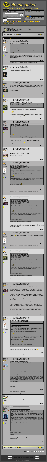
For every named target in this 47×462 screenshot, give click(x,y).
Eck (4, 395)
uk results (33, 8)
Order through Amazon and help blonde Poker (32, 11)
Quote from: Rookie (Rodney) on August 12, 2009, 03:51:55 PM (21, 102)
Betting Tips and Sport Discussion (14, 29)
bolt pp (4, 99)
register (15, 11)
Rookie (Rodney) (5, 82)
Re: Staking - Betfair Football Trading (21, 40)
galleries (38, 8)
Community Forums (9, 28)
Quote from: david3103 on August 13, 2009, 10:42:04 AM (20, 409)
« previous (40, 449)
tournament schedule (26, 8)
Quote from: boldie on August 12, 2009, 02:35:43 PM (19, 124)
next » (43, 449)
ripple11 (5, 148)
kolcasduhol (33, 18)
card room (18, 8)
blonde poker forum (8, 27)
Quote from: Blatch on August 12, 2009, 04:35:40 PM (19, 165)
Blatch (4, 121)
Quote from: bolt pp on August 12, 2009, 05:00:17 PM (19, 320)
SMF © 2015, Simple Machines (28, 457)
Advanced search (10, 19)
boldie (4, 40)
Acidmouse (5, 66)
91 (16, 34)
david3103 (5, 358)
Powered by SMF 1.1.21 (18, 457)
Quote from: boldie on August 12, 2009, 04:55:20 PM (19, 199)
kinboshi (5, 405)
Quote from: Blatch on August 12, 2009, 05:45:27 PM (19, 361)
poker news (6, 8)
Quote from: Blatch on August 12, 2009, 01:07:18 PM (19, 43)
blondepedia (12, 8)
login (12, 11)
